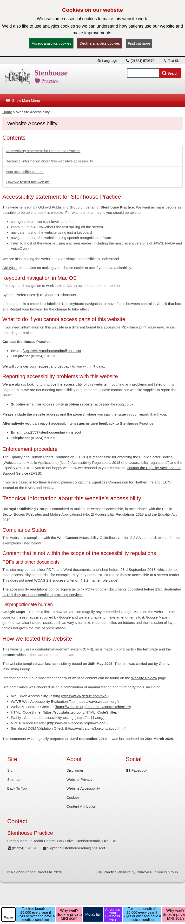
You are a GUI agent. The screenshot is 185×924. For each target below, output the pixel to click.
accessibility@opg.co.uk (114, 404)
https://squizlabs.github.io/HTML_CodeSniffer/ (80, 712)
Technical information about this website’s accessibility (49, 161)
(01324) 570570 (140, 61)
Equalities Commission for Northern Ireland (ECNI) (132, 482)
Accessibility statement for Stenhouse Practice (43, 151)
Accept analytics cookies (51, 43)
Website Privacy (79, 779)
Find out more (139, 43)
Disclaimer (74, 770)
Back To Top (17, 788)
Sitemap (13, 779)
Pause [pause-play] (8, 917)
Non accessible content (25, 172)
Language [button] (107, 61)
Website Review (144, 678)
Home (7, 112)
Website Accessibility (83, 788)
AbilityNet (10, 268)
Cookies (72, 797)
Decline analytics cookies (99, 43)
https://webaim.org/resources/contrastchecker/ (93, 707)
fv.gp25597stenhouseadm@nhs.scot (52, 351)
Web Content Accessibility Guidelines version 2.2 (96, 538)
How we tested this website (28, 182)
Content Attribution (81, 806)
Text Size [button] (172, 61)
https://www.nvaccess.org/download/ (77, 723)
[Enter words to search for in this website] (143, 73)
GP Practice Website (114, 872)
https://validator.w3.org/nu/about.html (95, 728)
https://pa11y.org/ (89, 717)
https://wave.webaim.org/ (98, 701)
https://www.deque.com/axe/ (85, 696)
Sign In (13, 770)
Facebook (136, 770)
